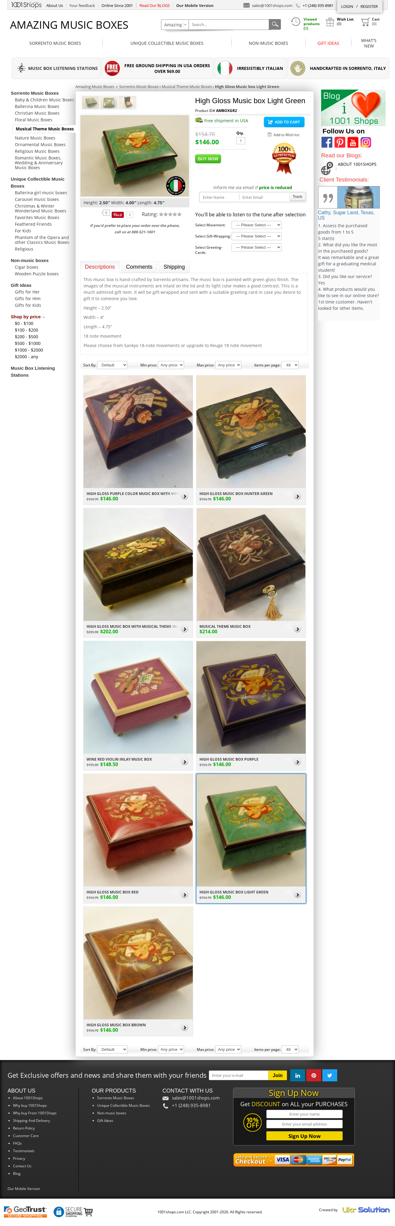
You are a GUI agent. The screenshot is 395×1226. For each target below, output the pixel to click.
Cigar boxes (26, 267)
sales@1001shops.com (267, 5)
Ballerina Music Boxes (37, 106)
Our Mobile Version (24, 1188)
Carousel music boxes (37, 199)
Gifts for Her (27, 292)
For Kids (23, 231)
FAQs (17, 1143)
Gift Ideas (328, 43)
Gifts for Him (28, 298)
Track (297, 197)
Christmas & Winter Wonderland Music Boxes (40, 208)
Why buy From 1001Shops (35, 1113)
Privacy (19, 1158)
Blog (17, 1173)
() (370, 22)
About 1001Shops (28, 1097)
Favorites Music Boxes (37, 217)
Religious (24, 249)
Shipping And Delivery (31, 1120)
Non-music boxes (268, 43)
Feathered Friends (33, 224)
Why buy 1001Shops (30, 1105)
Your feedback (82, 5)
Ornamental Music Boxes (40, 144)
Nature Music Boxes (35, 138)
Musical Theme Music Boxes (45, 129)
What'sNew (369, 43)
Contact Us (22, 1166)
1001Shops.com (26, 4)
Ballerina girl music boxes (41, 192)
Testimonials (24, 1150)
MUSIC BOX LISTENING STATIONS (63, 68)
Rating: (150, 214)
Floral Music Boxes (33, 120)
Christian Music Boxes (37, 113)
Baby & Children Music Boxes (44, 100)
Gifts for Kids (28, 305)
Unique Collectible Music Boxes (166, 43)
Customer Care (26, 1135)
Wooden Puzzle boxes (37, 274)
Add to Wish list (286, 134)
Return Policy (24, 1128)
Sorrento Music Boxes (55, 43)
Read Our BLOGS (155, 5)
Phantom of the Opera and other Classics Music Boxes (42, 239)
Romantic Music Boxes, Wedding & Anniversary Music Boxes (39, 162)
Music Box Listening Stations (33, 372)
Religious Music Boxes (37, 151)
